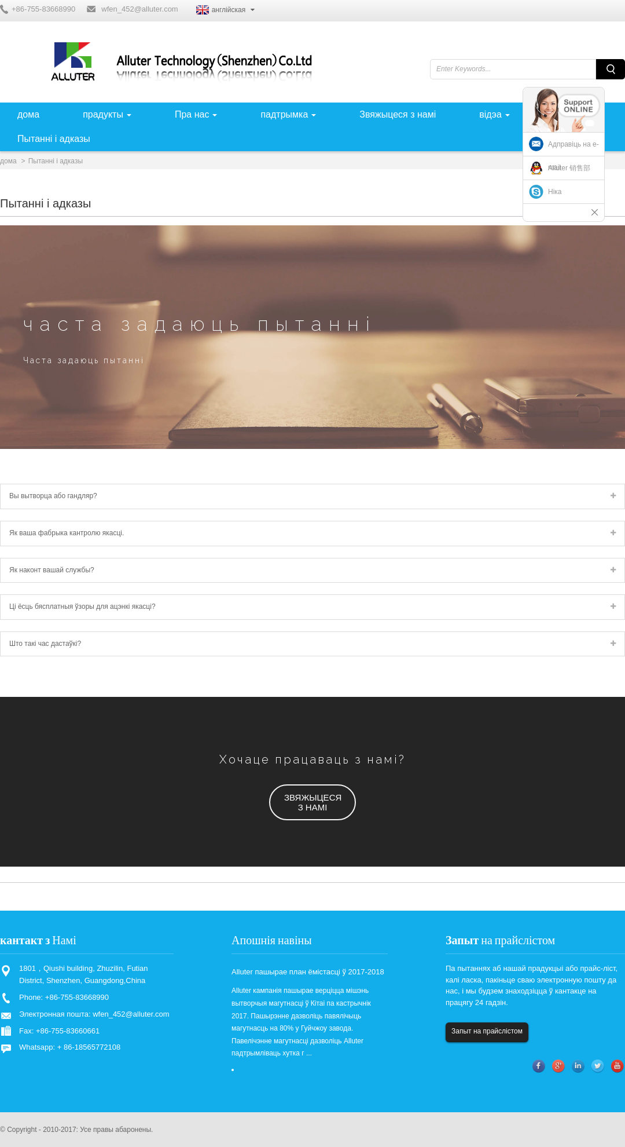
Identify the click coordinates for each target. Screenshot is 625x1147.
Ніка (555, 192)
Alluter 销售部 (569, 168)
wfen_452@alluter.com (139, 9)
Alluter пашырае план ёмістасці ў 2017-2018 (307, 971)
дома (8, 161)
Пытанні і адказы (55, 161)
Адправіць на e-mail (573, 155)
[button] (312, 802)
